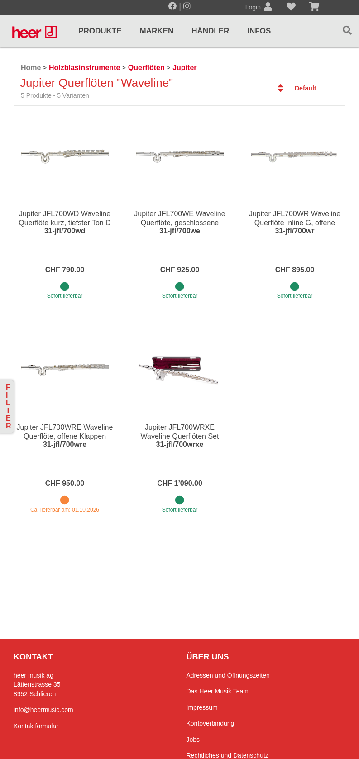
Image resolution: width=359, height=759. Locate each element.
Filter (8, 407)
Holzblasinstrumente (84, 67)
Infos (259, 31)
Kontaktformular (36, 726)
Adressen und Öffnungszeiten (228, 675)
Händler (210, 31)
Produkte (99, 31)
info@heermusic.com (43, 709)
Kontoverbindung (211, 723)
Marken (157, 31)
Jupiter (184, 67)
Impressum (202, 707)
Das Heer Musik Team (218, 691)
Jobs (193, 739)
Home (31, 67)
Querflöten (146, 67)
